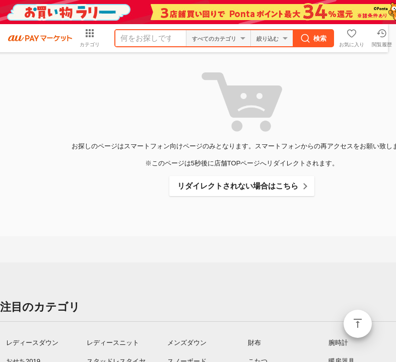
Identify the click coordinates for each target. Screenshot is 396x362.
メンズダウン (187, 342)
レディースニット (113, 342)
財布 (254, 342)
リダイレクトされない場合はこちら (237, 186)
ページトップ (358, 324)
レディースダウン (32, 342)
